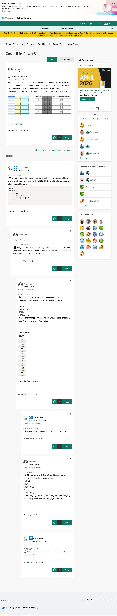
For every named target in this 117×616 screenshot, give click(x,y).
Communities (69, 18)
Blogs (79, 18)
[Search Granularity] (50, 28)
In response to (22, 240)
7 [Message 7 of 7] (30, 563)
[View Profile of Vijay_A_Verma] (23, 167)
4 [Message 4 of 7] (25, 395)
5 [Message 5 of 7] (30, 439)
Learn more (6, 11)
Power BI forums (14, 44)
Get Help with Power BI (50, 44)
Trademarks (112, 601)
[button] (52, 59)
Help (98, 24)
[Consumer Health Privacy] (29, 608)
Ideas (59, 18)
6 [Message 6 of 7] (30, 516)
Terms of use (101, 601)
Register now (76, 35)
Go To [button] (106, 24)
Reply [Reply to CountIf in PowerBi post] (67, 138)
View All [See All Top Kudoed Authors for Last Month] (83, 205)
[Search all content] (87, 28)
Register (82, 24)
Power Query (72, 44)
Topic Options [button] (65, 59)
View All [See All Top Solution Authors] (83, 158)
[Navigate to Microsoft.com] (8, 18)
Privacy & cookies (88, 601)
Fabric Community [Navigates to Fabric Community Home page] (25, 18)
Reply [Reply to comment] (67, 220)
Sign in (91, 24)
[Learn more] (87, 99)
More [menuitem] (87, 18)
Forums (39, 18)
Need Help (18, 124)
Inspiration (49, 18)
